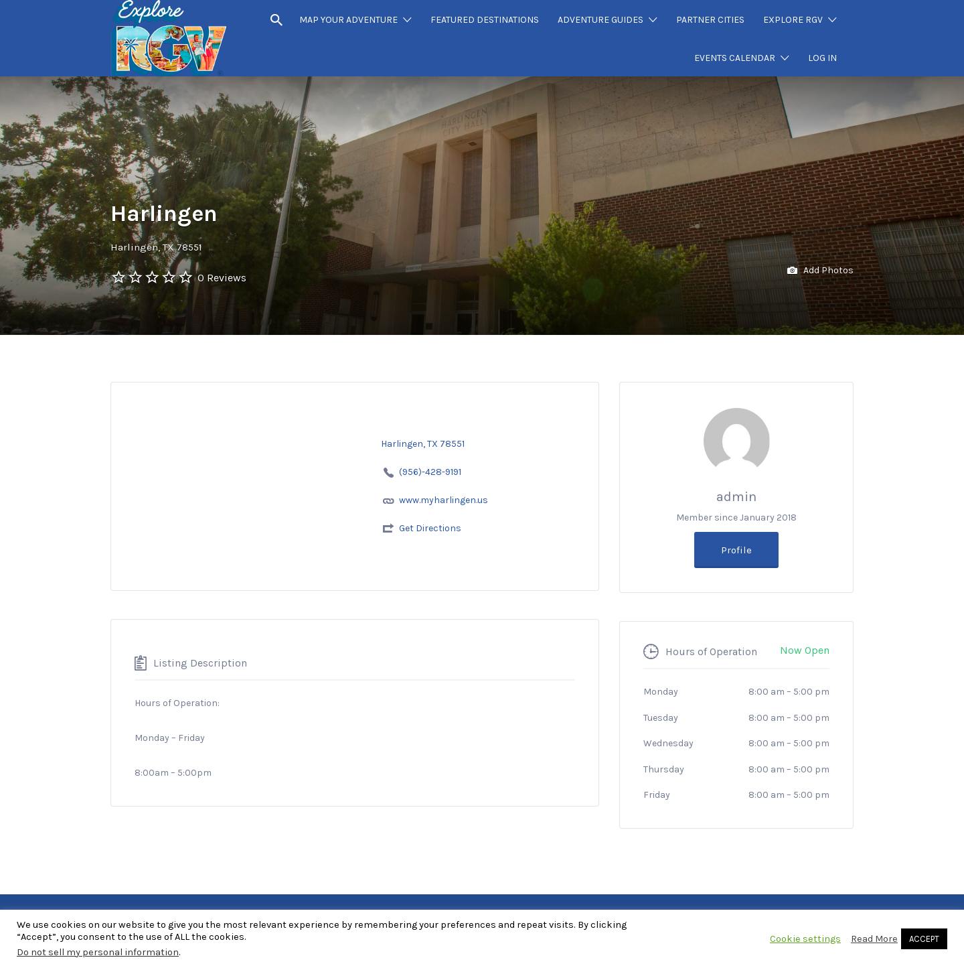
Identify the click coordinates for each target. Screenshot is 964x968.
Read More (874, 939)
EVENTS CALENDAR (734, 58)
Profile (736, 550)
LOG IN (822, 58)
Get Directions (430, 528)
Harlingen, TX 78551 (156, 247)
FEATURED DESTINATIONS (484, 19)
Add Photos (820, 271)
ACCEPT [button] (924, 939)
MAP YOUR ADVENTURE (348, 19)
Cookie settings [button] (805, 939)
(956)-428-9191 (430, 472)
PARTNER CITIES (710, 19)
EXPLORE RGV (793, 19)
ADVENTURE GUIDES (600, 19)
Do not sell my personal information (98, 952)
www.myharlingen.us (443, 500)
